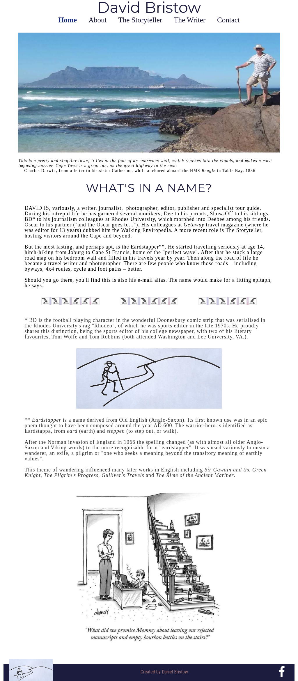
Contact (228, 20)
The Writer (189, 20)
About (97, 20)
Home (67, 20)
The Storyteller (140, 20)
